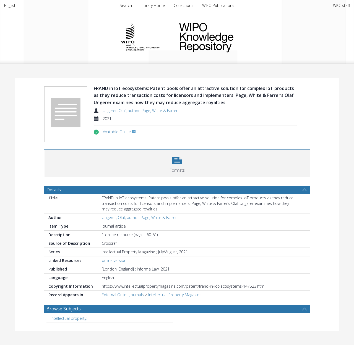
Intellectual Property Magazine (175, 294)
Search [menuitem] (126, 5)
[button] (177, 163)
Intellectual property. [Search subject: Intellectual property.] (69, 318)
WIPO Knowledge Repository (229, 37)
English (10, 5)
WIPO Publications (218, 5)
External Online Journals (123, 294)
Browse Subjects (63, 309)
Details (53, 190)
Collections (183, 5)
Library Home (153, 5)
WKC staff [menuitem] (341, 5)
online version (114, 260)
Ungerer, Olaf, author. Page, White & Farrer (140, 110)
